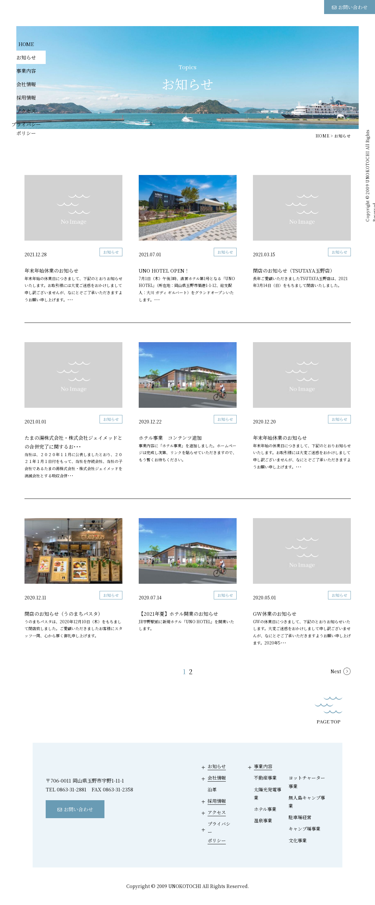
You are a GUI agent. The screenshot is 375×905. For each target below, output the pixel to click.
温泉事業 (263, 820)
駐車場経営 (300, 817)
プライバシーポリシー (26, 128)
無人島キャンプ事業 (307, 801)
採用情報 (26, 97)
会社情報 (26, 83)
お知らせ (26, 57)
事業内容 (26, 70)
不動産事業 (265, 777)
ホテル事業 (265, 809)
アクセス (26, 110)
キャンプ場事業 (304, 828)
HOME (26, 43)
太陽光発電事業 (267, 793)
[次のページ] (341, 672)
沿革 (212, 789)
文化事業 (298, 840)
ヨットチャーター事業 (307, 781)
